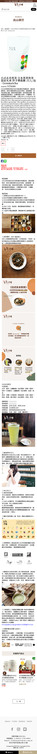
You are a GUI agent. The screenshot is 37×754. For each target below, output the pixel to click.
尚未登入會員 (28, 752)
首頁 (2, 29)
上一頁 (18, 701)
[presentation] (4, 673)
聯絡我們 (29, 721)
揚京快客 (16, 746)
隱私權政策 (22, 721)
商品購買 (7, 29)
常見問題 (14, 721)
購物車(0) (9, 752)
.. (30, 746)
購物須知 (7, 721)
